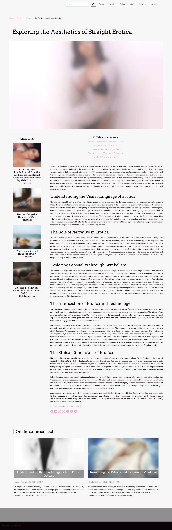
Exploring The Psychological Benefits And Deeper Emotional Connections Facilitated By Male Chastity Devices (27, 176)
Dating (101, 4)
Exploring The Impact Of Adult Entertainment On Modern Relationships (27, 291)
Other (153, 4)
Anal (112, 4)
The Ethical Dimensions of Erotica (105, 157)
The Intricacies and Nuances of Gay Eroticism (27, 254)
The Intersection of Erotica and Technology (105, 153)
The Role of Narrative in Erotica (105, 145)
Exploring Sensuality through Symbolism (105, 149)
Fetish (122, 4)
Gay (132, 4)
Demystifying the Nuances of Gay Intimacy (27, 217)
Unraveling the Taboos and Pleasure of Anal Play (123, 472)
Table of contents (107, 137)
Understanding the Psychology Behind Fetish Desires (49, 473)
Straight (142, 4)
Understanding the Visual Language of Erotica (105, 142)
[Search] (77, 4)
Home (11, 18)
